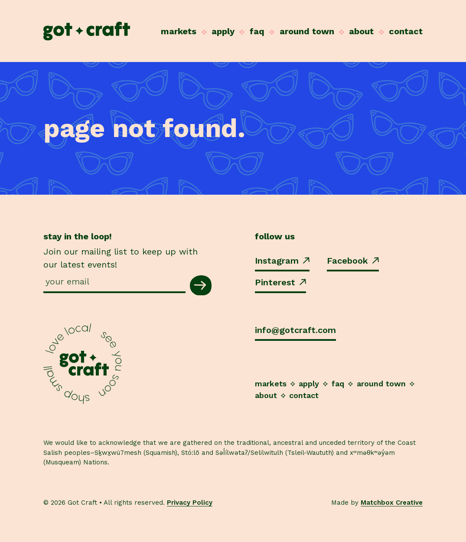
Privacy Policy (189, 502)
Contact (406, 31)
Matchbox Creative (392, 502)
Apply (223, 31)
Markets (178, 31)
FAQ (257, 31)
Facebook (353, 260)
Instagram (282, 260)
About (361, 31)
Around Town (307, 31)
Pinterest (280, 282)
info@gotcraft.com (295, 330)
